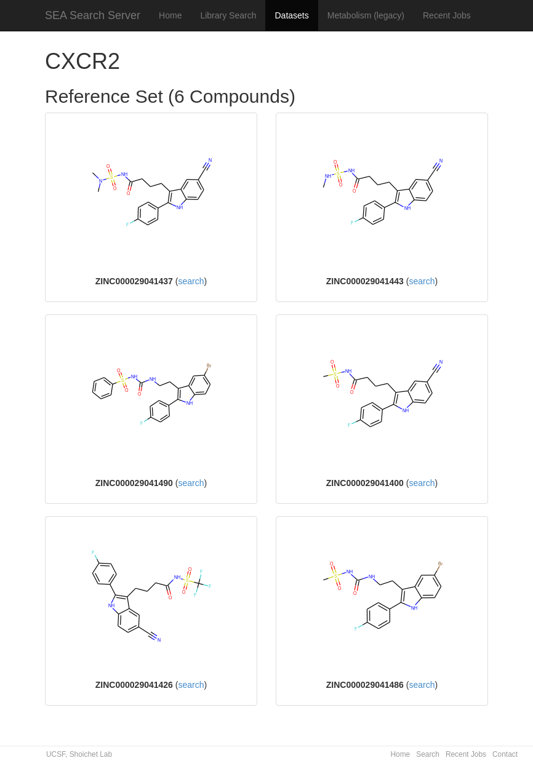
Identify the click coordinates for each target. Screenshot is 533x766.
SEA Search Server (92, 15)
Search (427, 754)
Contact (505, 754)
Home (170, 15)
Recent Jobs (447, 15)
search (191, 281)
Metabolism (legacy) (365, 15)
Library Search (228, 15)
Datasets (291, 15)
